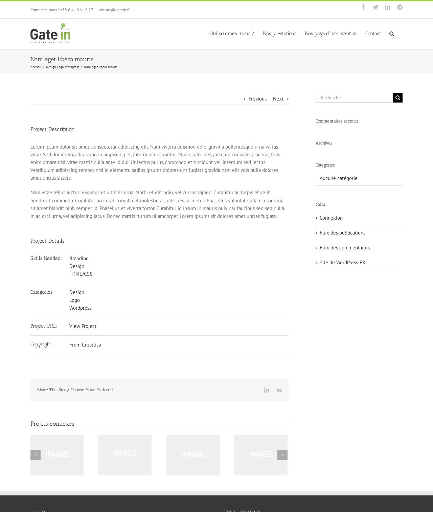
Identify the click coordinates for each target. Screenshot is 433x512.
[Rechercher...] (354, 98)
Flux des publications (342, 232)
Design (76, 266)
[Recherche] (398, 98)
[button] (391, 33)
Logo (74, 300)
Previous (258, 98)
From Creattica (85, 344)
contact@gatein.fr (114, 9)
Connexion (331, 218)
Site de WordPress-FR (342, 262)
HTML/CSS (80, 274)
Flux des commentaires (345, 247)
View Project (82, 326)
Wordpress (80, 308)
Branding (79, 258)
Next (278, 98)
